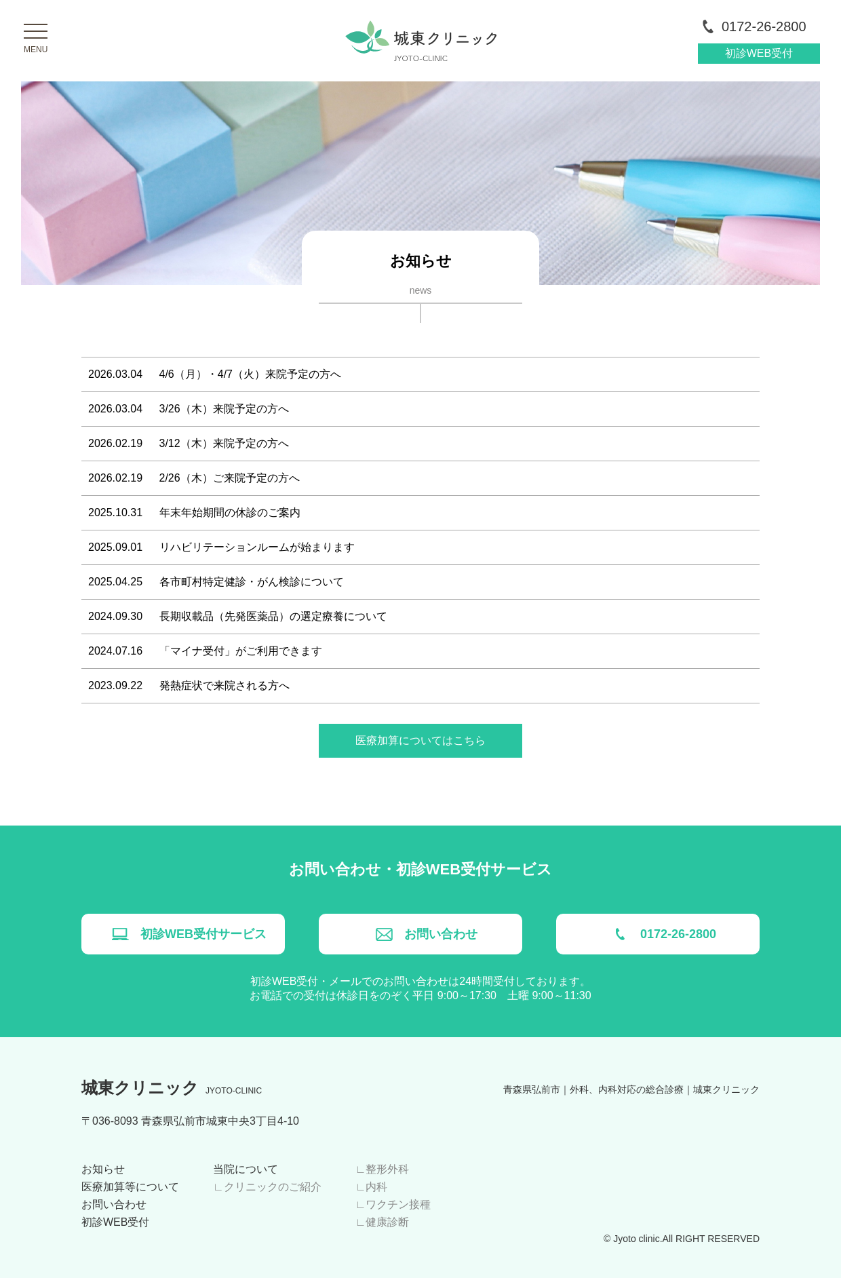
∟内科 (371, 1187)
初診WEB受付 (759, 53)
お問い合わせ (113, 1204)
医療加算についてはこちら (420, 740)
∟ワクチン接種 (393, 1204)
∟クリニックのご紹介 (267, 1187)
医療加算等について (130, 1187)
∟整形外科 (382, 1169)
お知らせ (103, 1169)
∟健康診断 (382, 1222)
